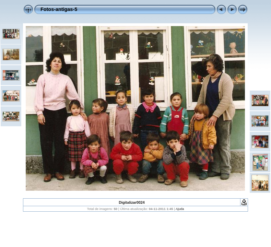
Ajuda (180, 209)
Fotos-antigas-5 (58, 9)
